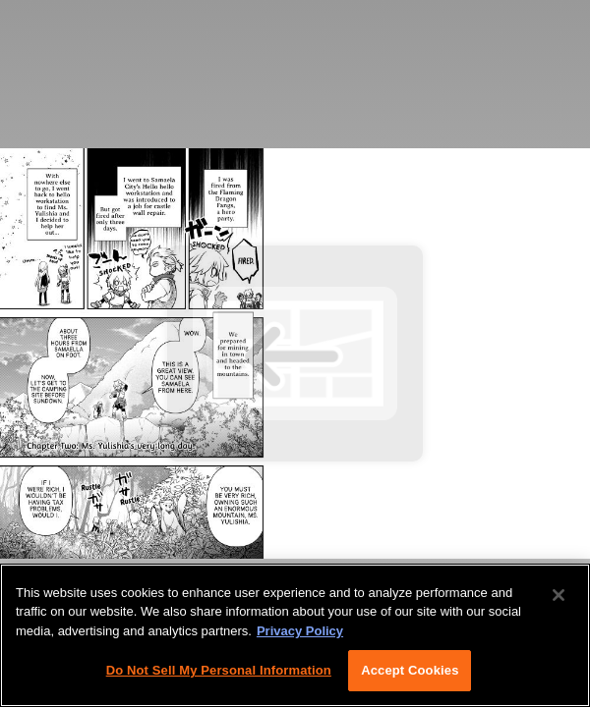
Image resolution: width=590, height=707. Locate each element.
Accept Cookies (409, 670)
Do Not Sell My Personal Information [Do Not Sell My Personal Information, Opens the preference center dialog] (218, 670)
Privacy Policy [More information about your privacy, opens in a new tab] (300, 631)
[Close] (558, 595)
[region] (295, 635)
